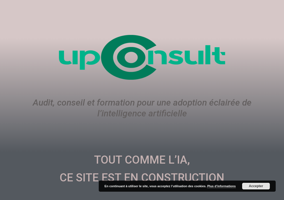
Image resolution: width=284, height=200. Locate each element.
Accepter (256, 186)
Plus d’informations (221, 186)
